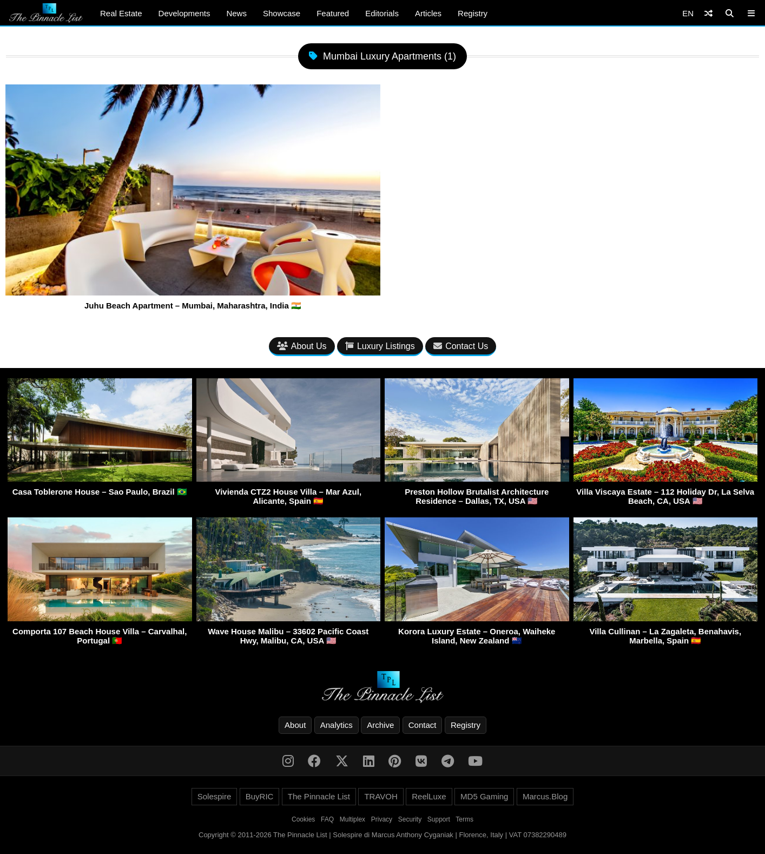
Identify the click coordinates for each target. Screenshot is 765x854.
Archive (380, 725)
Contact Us (460, 346)
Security (409, 819)
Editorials (382, 13)
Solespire (214, 796)
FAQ (327, 819)
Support (438, 819)
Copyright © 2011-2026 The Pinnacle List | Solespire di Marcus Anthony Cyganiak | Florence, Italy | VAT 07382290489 (382, 835)
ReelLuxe (429, 796)
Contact (422, 725)
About (295, 725)
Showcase (281, 13)
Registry (472, 13)
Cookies (303, 819)
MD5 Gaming (484, 796)
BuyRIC (260, 796)
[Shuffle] (708, 13)
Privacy (381, 819)
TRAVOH (380, 796)
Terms (464, 819)
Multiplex (352, 819)
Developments (184, 13)
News (236, 13)
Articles (428, 13)
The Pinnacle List (319, 796)
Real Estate (121, 13)
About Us (302, 346)
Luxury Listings (380, 346)
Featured (332, 13)
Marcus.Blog (545, 796)
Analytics (336, 725)
